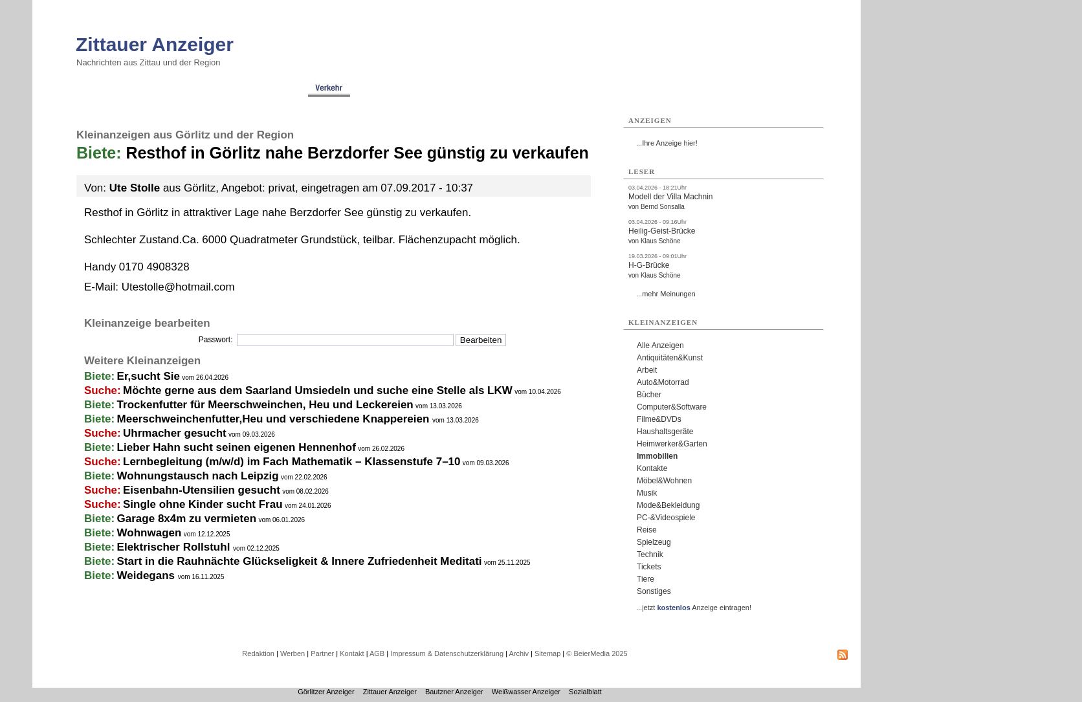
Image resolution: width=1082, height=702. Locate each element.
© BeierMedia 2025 (596, 653)
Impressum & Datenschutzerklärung (446, 653)
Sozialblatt (585, 692)
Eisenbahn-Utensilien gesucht (201, 490)
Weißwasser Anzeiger (526, 692)
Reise (647, 530)
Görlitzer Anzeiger (326, 692)
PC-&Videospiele (666, 517)
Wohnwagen (149, 533)
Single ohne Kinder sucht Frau (203, 504)
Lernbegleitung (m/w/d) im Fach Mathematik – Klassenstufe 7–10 (291, 461)
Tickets (649, 567)
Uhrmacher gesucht (174, 433)
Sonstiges (654, 591)
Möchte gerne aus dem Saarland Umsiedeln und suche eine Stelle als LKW (318, 390)
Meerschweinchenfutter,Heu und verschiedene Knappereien (274, 419)
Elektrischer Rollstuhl (175, 547)
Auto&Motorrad (663, 382)
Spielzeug (654, 542)
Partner (322, 653)
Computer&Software (672, 407)
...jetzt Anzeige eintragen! (693, 607)
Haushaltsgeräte (665, 431)
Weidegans (147, 575)
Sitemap (547, 653)
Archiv (519, 653)
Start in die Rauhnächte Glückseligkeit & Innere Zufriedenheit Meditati (299, 561)
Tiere (645, 579)
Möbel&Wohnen (664, 480)
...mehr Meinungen (666, 294)
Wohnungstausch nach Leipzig (198, 476)
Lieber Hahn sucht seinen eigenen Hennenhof (236, 447)
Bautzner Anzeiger (454, 692)
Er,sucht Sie (148, 376)
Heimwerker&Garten (672, 444)
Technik (650, 554)
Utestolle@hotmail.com (178, 287)
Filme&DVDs (659, 419)
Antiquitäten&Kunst (670, 358)
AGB (377, 653)
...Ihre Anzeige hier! (667, 143)
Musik (647, 493)
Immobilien (657, 456)
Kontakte (652, 468)
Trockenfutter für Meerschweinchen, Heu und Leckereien (265, 405)
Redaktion (258, 653)
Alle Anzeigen (660, 345)
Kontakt (352, 653)
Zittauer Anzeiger (155, 44)
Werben (292, 653)
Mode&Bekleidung (668, 505)
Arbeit (647, 370)
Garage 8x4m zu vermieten (186, 518)
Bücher (649, 394)
